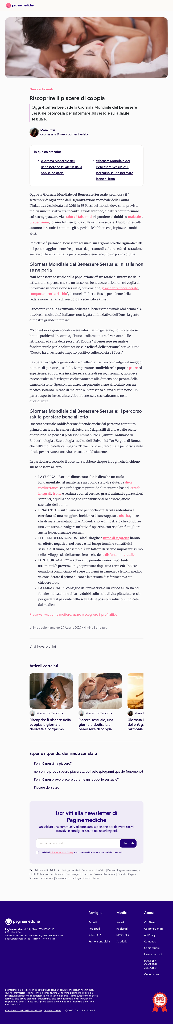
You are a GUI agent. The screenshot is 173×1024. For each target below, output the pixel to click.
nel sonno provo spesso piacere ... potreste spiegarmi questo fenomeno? (88, 771)
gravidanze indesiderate (120, 288)
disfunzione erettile (119, 555)
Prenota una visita (99, 941)
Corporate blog (153, 928)
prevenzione (39, 222)
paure (133, 368)
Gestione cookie (52, 1010)
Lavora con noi (153, 954)
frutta (57, 493)
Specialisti (122, 941)
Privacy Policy (35, 1010)
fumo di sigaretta (116, 538)
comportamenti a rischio (48, 294)
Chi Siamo (150, 922)
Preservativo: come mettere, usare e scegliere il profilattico (73, 614)
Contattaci (150, 941)
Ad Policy (149, 935)
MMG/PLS (122, 935)
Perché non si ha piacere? (53, 763)
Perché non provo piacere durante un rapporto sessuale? (76, 779)
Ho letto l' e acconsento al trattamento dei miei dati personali (81, 852)
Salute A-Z (95, 935)
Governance (151, 974)
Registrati (94, 928)
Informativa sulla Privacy (61, 852)
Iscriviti (129, 843)
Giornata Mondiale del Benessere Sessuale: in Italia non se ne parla (61, 167)
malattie (134, 217)
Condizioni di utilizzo (16, 1010)
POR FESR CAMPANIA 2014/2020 (151, 964)
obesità (124, 516)
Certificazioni (152, 947)
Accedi (93, 922)
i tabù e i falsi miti (78, 217)
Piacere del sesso (46, 787)
